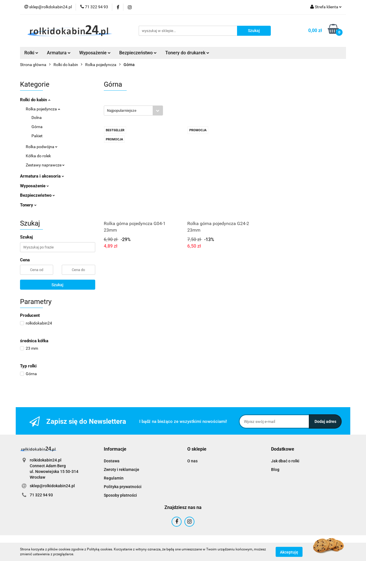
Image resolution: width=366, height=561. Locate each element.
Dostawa (112, 461)
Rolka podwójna (41, 146)
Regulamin (114, 478)
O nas (192, 461)
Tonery (28, 205)
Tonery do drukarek (187, 52)
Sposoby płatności (120, 495)
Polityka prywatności (123, 486)
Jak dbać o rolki (285, 461)
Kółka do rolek (38, 156)
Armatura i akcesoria (42, 176)
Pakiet (37, 136)
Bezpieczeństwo (138, 52)
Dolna (36, 117)
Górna (37, 126)
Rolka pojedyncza (43, 109)
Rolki (31, 52)
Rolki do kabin (35, 99)
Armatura (59, 52)
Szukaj (57, 285)
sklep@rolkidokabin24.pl (52, 486)
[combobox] (133, 111)
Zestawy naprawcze (45, 165)
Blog (275, 469)
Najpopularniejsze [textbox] (121, 110)
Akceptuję (289, 552)
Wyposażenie (95, 52)
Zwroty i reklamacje (121, 469)
